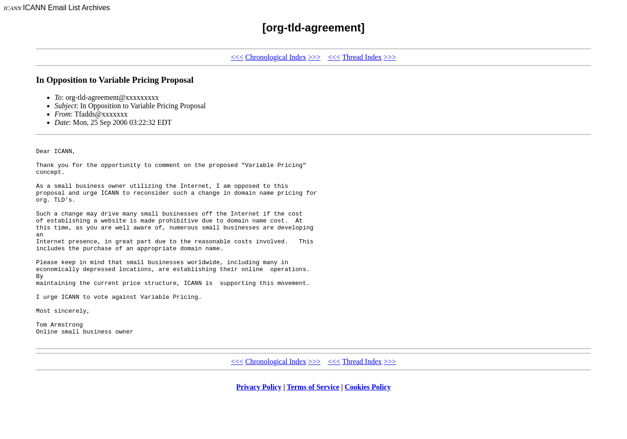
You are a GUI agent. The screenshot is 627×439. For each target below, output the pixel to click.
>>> (314, 57)
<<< (237, 57)
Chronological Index (275, 57)
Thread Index (362, 57)
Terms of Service (313, 427)
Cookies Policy (368, 427)
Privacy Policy (259, 427)
